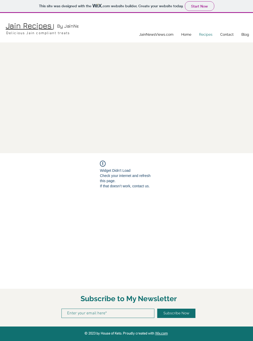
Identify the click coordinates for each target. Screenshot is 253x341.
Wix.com (161, 333)
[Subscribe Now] (176, 313)
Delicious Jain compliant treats (38, 33)
